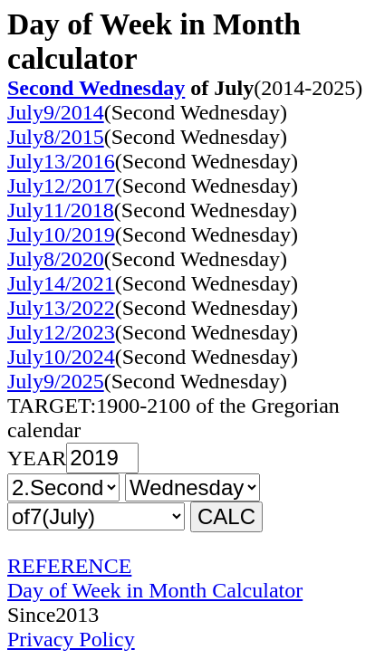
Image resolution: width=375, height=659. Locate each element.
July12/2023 (61, 332)
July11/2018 (60, 210)
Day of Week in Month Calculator (155, 590)
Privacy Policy (71, 639)
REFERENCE (69, 566)
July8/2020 (55, 259)
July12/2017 (61, 185)
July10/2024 (61, 356)
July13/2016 (61, 161)
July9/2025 (55, 381)
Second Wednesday (96, 88)
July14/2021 (61, 283)
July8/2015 (55, 136)
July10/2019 (61, 234)
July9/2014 (55, 112)
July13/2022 (61, 308)
